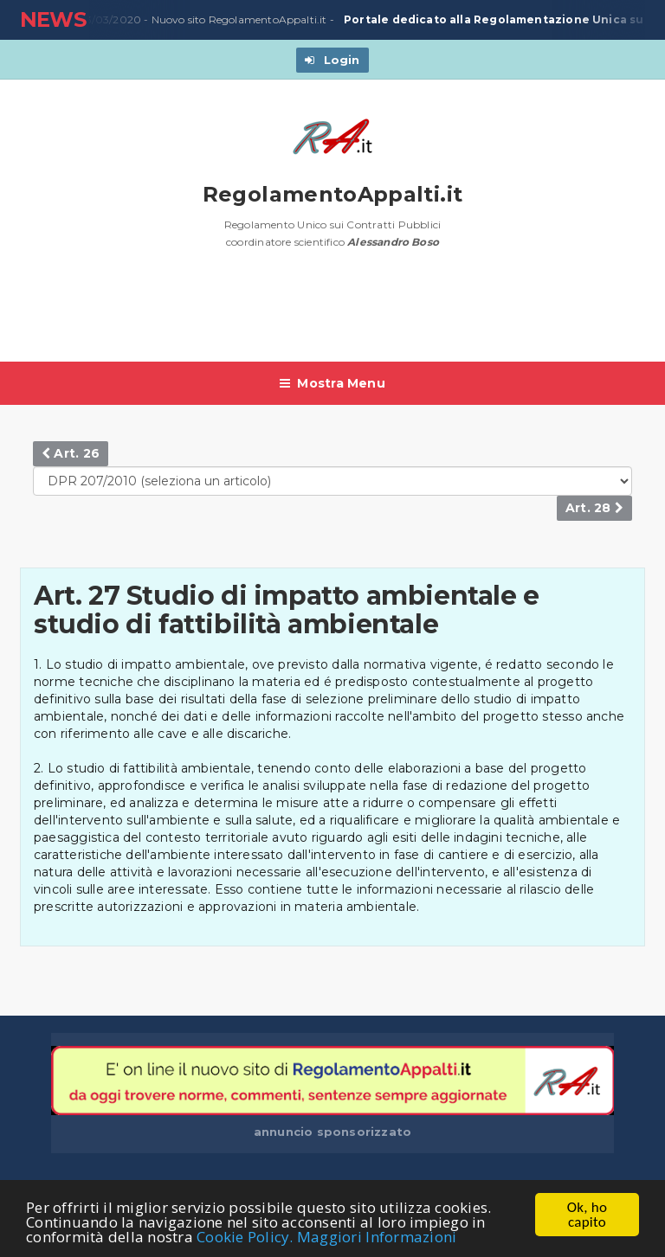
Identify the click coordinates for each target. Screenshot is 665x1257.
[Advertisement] (335, 314)
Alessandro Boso (393, 241)
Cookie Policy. (245, 1237)
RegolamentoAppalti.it (333, 194)
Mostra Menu (332, 383)
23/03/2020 (106, 20)
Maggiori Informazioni (376, 1237)
